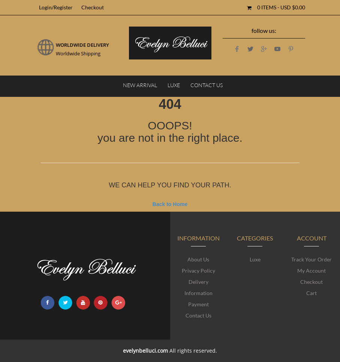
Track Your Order (311, 259)
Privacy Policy (198, 270)
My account (311, 270)
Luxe (255, 259)
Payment (198, 304)
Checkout (311, 282)
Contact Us (198, 315)
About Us (198, 259)
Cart (311, 293)
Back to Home (170, 204)
